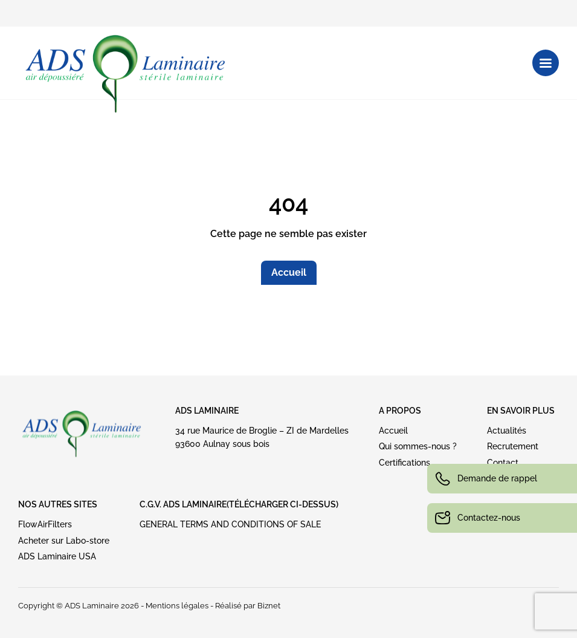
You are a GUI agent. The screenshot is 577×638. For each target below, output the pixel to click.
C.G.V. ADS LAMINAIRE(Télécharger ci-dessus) (239, 504)
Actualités (506, 430)
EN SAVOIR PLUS (521, 410)
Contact (502, 462)
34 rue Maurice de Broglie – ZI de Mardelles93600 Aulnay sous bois (262, 437)
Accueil (288, 272)
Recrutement (512, 446)
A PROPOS (400, 410)
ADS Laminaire (207, 410)
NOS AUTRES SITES (57, 504)
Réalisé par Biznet (247, 605)
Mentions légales (177, 605)
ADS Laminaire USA (57, 556)
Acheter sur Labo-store (63, 540)
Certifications (404, 462)
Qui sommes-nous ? (418, 446)
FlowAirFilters (45, 524)
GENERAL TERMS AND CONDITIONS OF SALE (230, 524)
